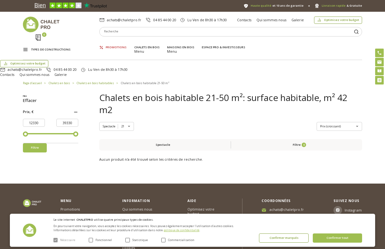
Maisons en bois (180, 43)
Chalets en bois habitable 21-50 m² (145, 58)
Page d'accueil (32, 58)
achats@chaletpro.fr (124, 20)
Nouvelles (130, 173)
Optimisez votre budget (341, 20)
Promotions (116, 43)
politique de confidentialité (182, 230)
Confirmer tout (337, 238)
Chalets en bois (147, 43)
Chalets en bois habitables (95, 58)
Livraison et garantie (139, 190)
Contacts (244, 20)
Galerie (297, 20)
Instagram (353, 165)
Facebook (353, 177)
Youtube (352, 188)
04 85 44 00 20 (164, 20)
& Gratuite (342, 6)
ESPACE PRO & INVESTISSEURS (223, 43)
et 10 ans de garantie (277, 6)
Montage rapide (200, 199)
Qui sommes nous (271, 20)
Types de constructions (51, 43)
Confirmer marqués (284, 238)
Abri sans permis (201, 177)
